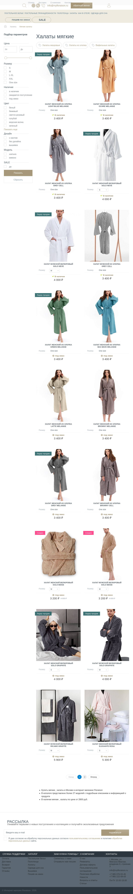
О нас (82, 858)
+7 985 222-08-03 (117, 876)
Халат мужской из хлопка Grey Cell (106, 265)
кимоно (12, 158)
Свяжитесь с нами (62, 858)
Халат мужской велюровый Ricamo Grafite (58, 745)
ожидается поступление (20, 95)
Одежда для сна (99, 13)
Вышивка (32, 871)
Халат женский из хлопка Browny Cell (106, 504)
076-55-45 (43, 5)
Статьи (83, 883)
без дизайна (15, 141)
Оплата (5, 858)
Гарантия (6, 868)
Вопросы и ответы (88, 880)
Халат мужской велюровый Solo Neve (58, 265)
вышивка (13, 145)
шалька (12, 154)
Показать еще (10, 129)
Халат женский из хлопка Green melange (58, 346)
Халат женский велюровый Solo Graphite (58, 664)
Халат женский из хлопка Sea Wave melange (106, 346)
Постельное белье (14, 13)
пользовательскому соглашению (84, 838)
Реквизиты (85, 862)
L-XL (11, 75)
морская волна (16, 122)
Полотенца (63, 13)
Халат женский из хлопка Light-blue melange (58, 105)
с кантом (13, 138)
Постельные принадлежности (40, 13)
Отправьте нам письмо (65, 862)
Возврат (6, 865)
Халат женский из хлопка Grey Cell (58, 184)
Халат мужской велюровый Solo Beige (106, 584)
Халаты (73, 13)
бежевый (13, 111)
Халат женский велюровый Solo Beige (58, 584)
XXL (11, 79)
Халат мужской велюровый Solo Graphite (106, 664)
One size (13, 82)
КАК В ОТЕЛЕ (84, 13)
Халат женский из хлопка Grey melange (58, 504)
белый (12, 108)
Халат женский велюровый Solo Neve (106, 184)
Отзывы (6, 871)
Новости (84, 877)
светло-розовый (16, 115)
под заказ (13, 99)
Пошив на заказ (21, 20)
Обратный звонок (81, 5)
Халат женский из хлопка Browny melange (106, 425)
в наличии (14, 91)
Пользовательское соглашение (89, 869)
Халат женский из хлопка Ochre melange (106, 105)
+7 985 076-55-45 (117, 874)
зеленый (13, 126)
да (10, 167)
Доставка (6, 862)
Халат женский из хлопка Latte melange (58, 425)
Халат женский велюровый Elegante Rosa (106, 745)
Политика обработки (89, 874)
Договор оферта (87, 865)
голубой (13, 118)
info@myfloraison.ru (57, 5)
